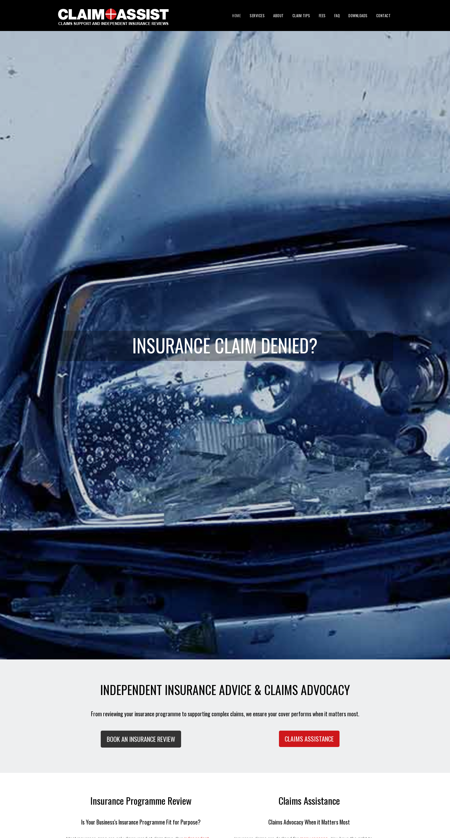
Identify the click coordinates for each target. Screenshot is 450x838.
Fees (322, 16)
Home (236, 16)
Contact (383, 16)
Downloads (358, 16)
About (278, 16)
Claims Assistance (309, 739)
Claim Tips (301, 16)
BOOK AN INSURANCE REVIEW (141, 739)
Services (257, 16)
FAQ (337, 16)
